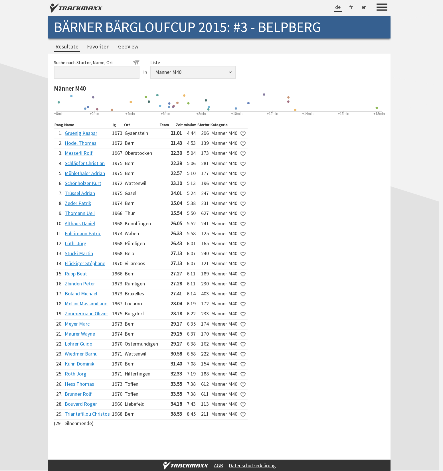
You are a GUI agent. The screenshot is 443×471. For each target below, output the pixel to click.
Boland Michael (81, 293)
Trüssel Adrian (80, 193)
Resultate (66, 46)
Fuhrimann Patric (83, 233)
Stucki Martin (79, 253)
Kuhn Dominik (79, 363)
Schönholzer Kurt (83, 183)
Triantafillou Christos (87, 414)
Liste (155, 62)
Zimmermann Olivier (86, 313)
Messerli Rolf (79, 153)
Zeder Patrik (78, 203)
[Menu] (382, 8)
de (338, 7)
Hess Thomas (79, 384)
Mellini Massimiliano (86, 303)
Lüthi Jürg (75, 243)
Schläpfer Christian (85, 163)
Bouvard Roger (81, 404)
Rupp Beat (76, 273)
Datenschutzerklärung (252, 465)
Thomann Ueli (80, 213)
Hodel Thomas (80, 143)
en (364, 7)
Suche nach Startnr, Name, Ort (96, 62)
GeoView (128, 46)
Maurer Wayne (80, 333)
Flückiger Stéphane (85, 263)
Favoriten (98, 46)
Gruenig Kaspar (81, 133)
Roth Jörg (75, 373)
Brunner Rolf (78, 394)
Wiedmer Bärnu (81, 353)
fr (351, 7)
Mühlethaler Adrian (85, 173)
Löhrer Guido (78, 343)
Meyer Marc (77, 323)
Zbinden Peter (80, 283)
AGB (218, 465)
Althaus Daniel (80, 223)
